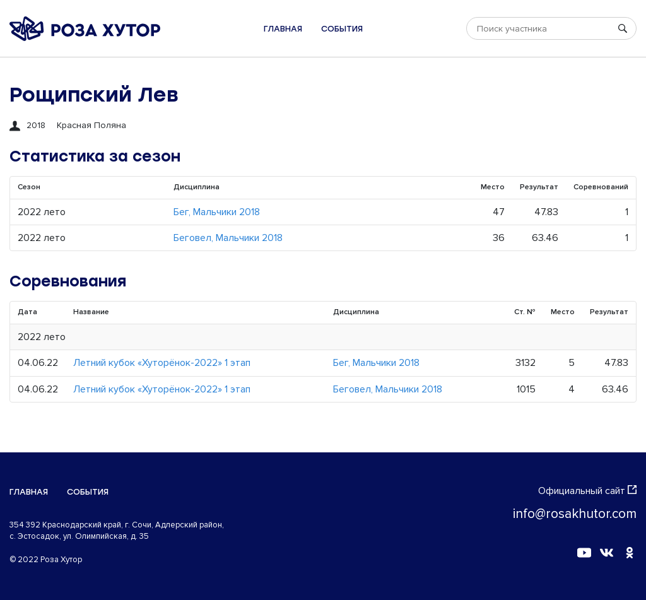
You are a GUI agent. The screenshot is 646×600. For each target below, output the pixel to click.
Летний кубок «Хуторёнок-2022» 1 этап (161, 362)
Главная (283, 28)
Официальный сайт (587, 491)
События (342, 28)
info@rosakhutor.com (575, 514)
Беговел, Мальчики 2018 (228, 238)
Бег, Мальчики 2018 (216, 212)
